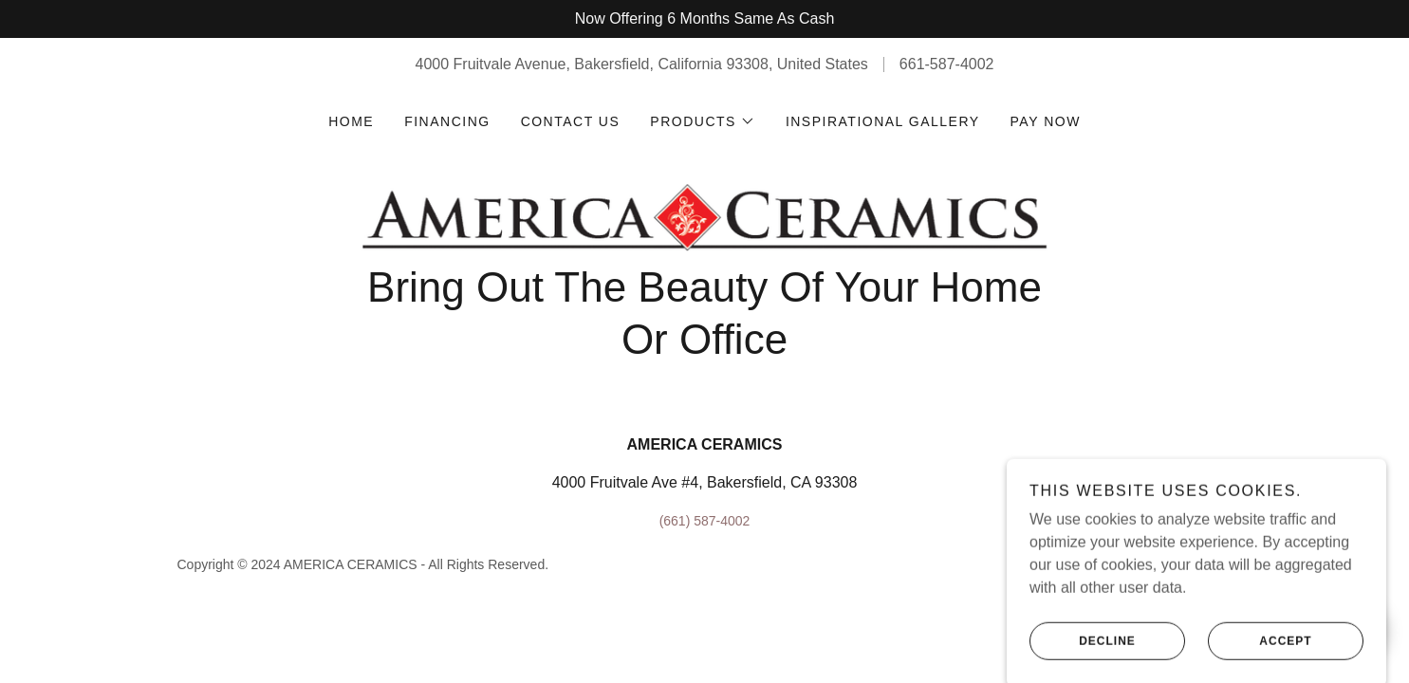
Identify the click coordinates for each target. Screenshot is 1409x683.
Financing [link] (447, 121)
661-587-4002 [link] (946, 64)
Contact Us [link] (571, 121)
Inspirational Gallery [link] (883, 121)
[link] (704, 217)
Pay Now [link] (1045, 121)
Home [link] (351, 121)
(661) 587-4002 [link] (705, 520)
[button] (702, 121)
